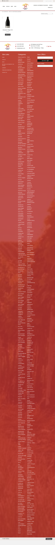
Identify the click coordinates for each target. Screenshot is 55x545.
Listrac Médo (21, 173)
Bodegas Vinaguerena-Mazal (30, 426)
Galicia (28, 354)
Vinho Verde (29, 294)
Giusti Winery (30, 245)
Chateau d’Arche (21, 149)
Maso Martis (29, 158)
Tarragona (29, 405)
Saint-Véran (20, 211)
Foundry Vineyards (31, 532)
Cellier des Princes (22, 255)
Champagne (20, 213)
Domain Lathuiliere (22, 143)
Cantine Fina (30, 144)
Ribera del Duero (30, 391)
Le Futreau (20, 328)
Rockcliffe (20, 89)
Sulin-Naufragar (30, 109)
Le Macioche (30, 171)
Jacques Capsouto (22, 448)
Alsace (19, 131)
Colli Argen (29, 238)
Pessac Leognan (21, 177)
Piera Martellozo (30, 252)
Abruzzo (20, 466)
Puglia (28, 114)
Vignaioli (29, 85)
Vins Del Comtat (30, 326)
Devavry (20, 227)
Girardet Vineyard (31, 512)
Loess (28, 392)
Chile (19, 107)
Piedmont (29, 94)
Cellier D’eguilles (21, 356)
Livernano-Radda (31, 173)
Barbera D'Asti (21, 471)
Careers (4, 67)
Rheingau (20, 414)
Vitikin (19, 444)
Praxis (28, 445)
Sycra (19, 462)
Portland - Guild (30, 521)
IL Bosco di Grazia (31, 167)
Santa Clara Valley (31, 434)
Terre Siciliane (30, 149)
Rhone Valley (21, 370)
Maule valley (20, 117)
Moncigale (20, 388)
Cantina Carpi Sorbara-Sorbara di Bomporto (21, 480)
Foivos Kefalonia (21, 429)
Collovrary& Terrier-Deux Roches (20, 198)
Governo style (30, 165)
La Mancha (29, 362)
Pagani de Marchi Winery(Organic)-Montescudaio (31, 192)
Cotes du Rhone (21, 253)
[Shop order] (47, 13)
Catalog (4, 59)
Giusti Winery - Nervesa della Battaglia (30, 249)
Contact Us (4, 72)
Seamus (29, 458)
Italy (19, 464)
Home (3, 57)
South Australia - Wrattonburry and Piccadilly (22, 76)
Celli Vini (20, 490)
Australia (20, 66)
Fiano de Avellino (21, 518)
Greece (19, 424)
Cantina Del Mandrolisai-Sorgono (29, 125)
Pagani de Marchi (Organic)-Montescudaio (31, 177)
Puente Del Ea (30, 383)
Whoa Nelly (29, 527)
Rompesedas (30, 429)
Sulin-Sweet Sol (21, 422)
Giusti (19, 528)
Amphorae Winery (22, 439)
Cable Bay (29, 285)
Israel (19, 436)
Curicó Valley (21, 108)
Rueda (28, 400)
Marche (28, 69)
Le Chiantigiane (30, 169)
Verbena (29, 180)
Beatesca (29, 209)
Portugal (29, 287)
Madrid (28, 367)
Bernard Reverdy (21, 145)
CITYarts (20, 124)
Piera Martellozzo (31, 254)
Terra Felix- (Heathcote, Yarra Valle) (22, 93)
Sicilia (28, 139)
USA (28, 431)
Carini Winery (30, 440)
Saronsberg (29, 313)
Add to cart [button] (8, 34)
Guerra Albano (30, 63)
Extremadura (30, 349)
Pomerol (20, 179)
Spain (28, 323)
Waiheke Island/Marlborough (31, 283)
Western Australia (22, 88)
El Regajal (29, 369)
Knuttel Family (30, 452)
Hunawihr (20, 136)
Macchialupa (20, 476)
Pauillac (19, 175)
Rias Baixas (29, 385)
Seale (28, 135)
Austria (19, 100)
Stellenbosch (30, 304)
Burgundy (20, 192)
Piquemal (20, 396)
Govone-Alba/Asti (31, 100)
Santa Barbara (30, 70)
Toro (28, 414)
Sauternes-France (22, 190)
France (19, 130)
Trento (28, 156)
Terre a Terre (21, 78)
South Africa (29, 299)
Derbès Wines (30, 450)
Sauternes (20, 188)
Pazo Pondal (30, 389)
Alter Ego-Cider (30, 503)
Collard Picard (21, 222)
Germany (20, 412)
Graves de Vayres (22, 291)
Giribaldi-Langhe (30, 96)
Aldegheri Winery (30, 220)
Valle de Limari (21, 122)
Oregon (28, 502)
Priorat (28, 374)
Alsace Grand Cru (22, 57)
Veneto (28, 219)
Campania (20, 474)
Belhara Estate (21, 62)
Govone (19, 472)
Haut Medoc (20, 168)
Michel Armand (21, 347)
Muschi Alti (29, 87)
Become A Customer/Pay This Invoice (8, 65)
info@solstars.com (21, 48)
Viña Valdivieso (21, 120)
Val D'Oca (29, 213)
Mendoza (20, 60)
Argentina (20, 59)
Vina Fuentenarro (31, 394)
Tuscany (29, 163)
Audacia (29, 306)
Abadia (28, 376)
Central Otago (30, 272)
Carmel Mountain (21, 438)
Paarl (28, 300)
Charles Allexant (21, 194)
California (29, 432)
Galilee (19, 446)
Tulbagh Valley (30, 311)
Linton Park (29, 321)
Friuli (19, 522)
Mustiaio (29, 188)
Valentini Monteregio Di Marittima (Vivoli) (30, 201)
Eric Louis (20, 326)
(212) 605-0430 (20, 44)
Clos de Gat (20, 453)
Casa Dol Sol (30, 387)
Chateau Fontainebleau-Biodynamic (21, 367)
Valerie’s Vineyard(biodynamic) (31, 467)
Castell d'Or (29, 328)
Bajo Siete (20, 118)
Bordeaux (20, 147)
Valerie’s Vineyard (31, 463)
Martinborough (30, 277)
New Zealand (30, 271)
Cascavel (20, 372)
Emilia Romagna (21, 506)
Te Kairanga (29, 279)
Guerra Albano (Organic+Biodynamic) (22, 525)
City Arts (29, 347)
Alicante (29, 325)
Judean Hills (20, 450)
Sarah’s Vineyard (30, 435)
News (3, 61)
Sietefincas (20, 64)
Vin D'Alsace (20, 409)
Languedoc (20, 311)
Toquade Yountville (31, 474)
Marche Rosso (30, 72)
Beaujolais (20, 142)
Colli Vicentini (21, 497)
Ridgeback (29, 302)
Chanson (20, 451)
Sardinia (29, 121)
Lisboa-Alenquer (30, 289)
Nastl (19, 105)
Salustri (28, 119)
